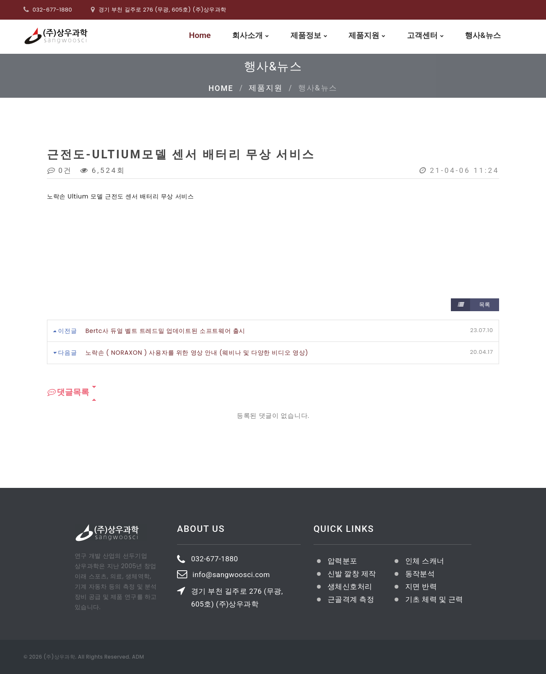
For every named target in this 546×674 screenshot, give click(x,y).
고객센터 (422, 36)
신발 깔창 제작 (352, 573)
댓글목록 (68, 392)
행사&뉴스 (483, 36)
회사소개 (247, 36)
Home (200, 36)
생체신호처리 (350, 586)
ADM (138, 656)
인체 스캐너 (424, 561)
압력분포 (342, 561)
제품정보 (305, 36)
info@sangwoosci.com (231, 574)
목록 (471, 304)
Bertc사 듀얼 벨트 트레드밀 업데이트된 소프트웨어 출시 (165, 331)
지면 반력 (421, 586)
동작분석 (420, 573)
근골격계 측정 (351, 599)
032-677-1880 (52, 10)
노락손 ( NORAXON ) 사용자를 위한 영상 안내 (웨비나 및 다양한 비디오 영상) (196, 352)
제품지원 (364, 36)
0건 (60, 170)
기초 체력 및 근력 (434, 599)
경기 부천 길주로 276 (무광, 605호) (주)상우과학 (237, 597)
